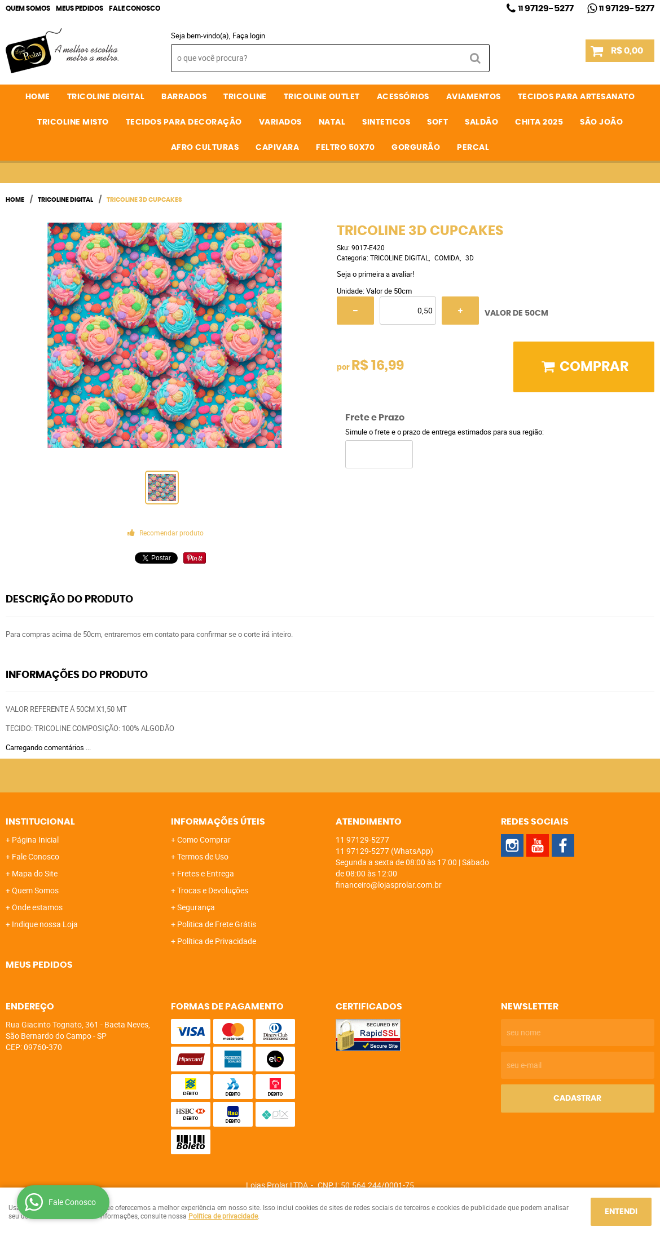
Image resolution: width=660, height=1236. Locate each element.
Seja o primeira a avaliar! (375, 274)
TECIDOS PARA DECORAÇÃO (184, 122)
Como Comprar (204, 839)
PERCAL (473, 148)
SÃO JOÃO (601, 122)
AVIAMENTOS (473, 97)
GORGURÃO (415, 148)
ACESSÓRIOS (403, 97)
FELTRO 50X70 (345, 148)
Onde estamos (37, 907)
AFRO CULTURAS (205, 148)
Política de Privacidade (216, 941)
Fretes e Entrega (205, 873)
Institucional (40, 821)
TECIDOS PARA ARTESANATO (576, 97)
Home (37, 97)
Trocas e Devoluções (212, 890)
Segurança (196, 907)
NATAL (332, 122)
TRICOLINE (245, 97)
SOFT (437, 122)
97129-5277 (546, 8)
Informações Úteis (218, 821)
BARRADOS (183, 97)
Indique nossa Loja (45, 924)
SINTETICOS (386, 122)
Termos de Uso (202, 856)
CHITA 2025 (539, 122)
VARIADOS (280, 122)
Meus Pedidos (79, 8)
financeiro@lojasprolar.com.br (389, 884)
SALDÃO (481, 122)
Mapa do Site (35, 873)
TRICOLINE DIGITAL (106, 97)
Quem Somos (28, 8)
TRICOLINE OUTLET (322, 97)
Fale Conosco (134, 8)
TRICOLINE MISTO (73, 122)
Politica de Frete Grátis (216, 924)
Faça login (248, 35)
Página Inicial (35, 839)
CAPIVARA (277, 148)
